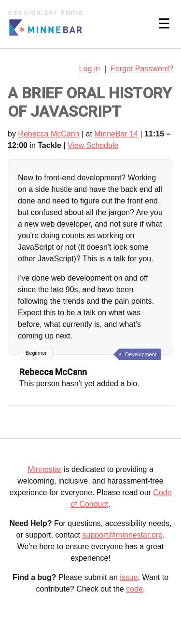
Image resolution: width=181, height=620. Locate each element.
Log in (89, 69)
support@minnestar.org (122, 535)
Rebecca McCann (48, 134)
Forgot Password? (142, 69)
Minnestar (44, 469)
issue (129, 577)
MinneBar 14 (116, 134)
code (134, 589)
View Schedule (93, 145)
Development (140, 354)
